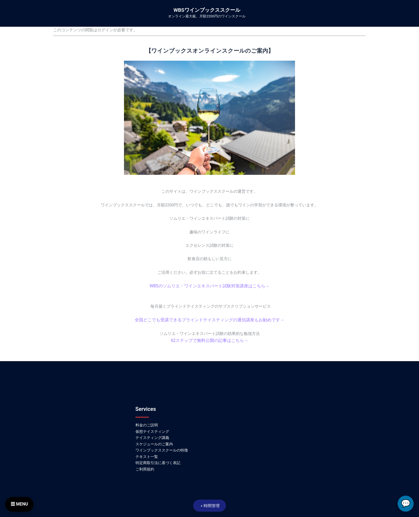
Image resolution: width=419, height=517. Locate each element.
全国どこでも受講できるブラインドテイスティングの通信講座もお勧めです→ (209, 319)
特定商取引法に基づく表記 (157, 462)
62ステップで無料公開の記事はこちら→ (209, 339)
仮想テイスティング (152, 430)
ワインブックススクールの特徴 (161, 449)
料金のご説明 (146, 424)
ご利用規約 (144, 468)
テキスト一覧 (146, 455)
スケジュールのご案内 (154, 443)
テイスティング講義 (152, 436)
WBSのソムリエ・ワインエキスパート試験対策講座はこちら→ (209, 285)
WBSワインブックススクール (206, 10)
